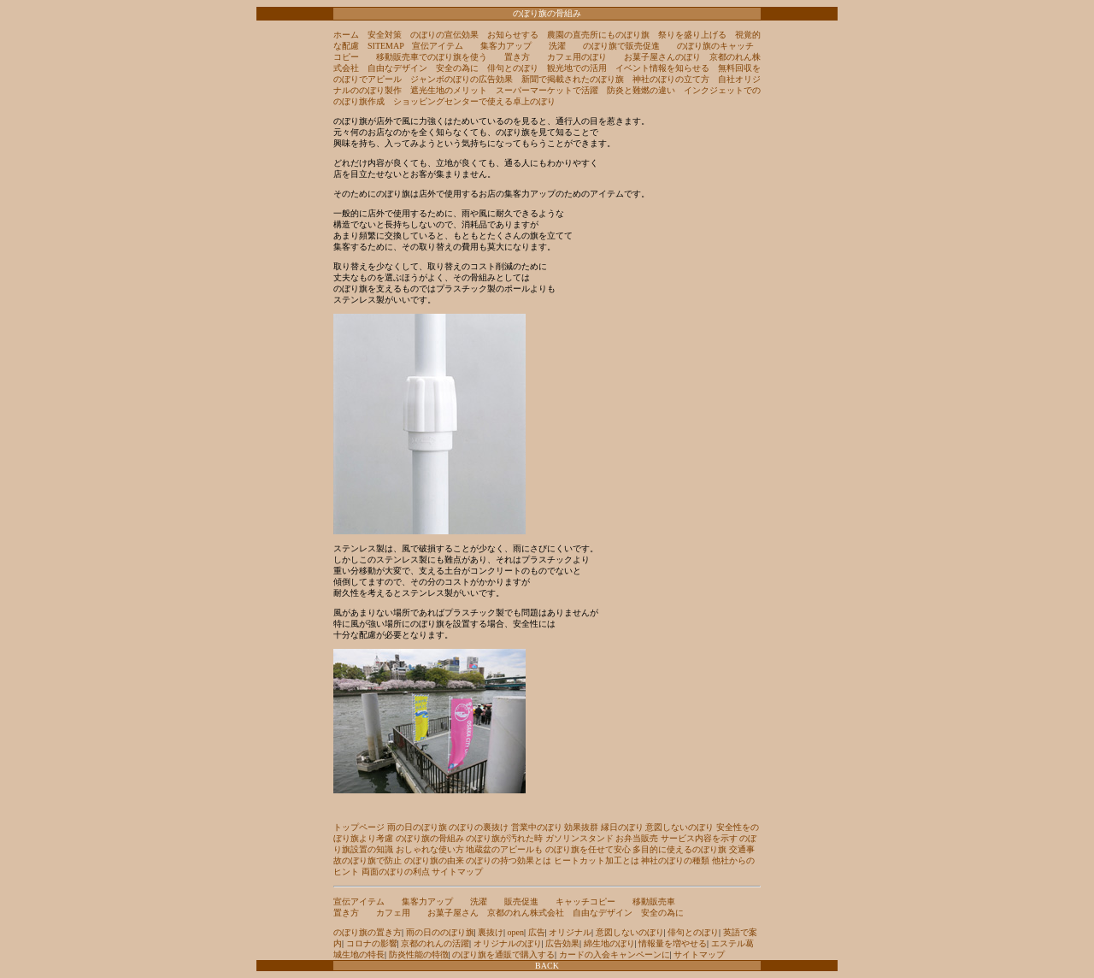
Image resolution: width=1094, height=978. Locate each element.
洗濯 (557, 45)
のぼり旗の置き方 (367, 932)
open (516, 932)
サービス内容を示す (699, 838)
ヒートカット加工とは (596, 860)
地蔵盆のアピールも (504, 849)
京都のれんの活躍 (435, 943)
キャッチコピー (585, 901)
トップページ (359, 827)
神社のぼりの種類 (675, 860)
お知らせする (512, 34)
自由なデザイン (397, 68)
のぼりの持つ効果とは (508, 860)
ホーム (346, 34)
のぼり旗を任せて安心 (588, 849)
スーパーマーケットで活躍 (547, 90)
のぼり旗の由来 (434, 860)
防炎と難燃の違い (641, 90)
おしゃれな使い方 (430, 849)
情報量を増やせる (672, 943)
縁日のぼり (622, 827)
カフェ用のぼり (577, 57)
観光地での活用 (577, 68)
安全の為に (457, 68)
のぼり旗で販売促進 (621, 45)
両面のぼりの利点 (396, 871)
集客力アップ (506, 45)
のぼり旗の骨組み (430, 838)
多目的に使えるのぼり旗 (679, 849)
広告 (536, 932)
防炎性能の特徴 (419, 954)
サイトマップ (457, 871)
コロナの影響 (371, 943)
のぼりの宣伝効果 (444, 34)
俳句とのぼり (512, 68)
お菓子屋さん (453, 912)
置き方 (517, 57)
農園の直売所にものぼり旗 (598, 34)
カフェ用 (393, 912)
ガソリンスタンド (579, 838)
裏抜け (490, 932)
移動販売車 (653, 901)
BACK (547, 965)
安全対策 (385, 34)
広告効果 (562, 943)
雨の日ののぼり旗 (440, 932)
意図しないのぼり (679, 827)
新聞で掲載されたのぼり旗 (572, 79)
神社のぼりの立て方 (670, 79)
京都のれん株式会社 (525, 912)
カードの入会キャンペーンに (614, 954)
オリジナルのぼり (507, 943)
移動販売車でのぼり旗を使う (431, 57)
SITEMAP (385, 45)
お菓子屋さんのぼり (662, 57)
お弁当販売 (636, 838)
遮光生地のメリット (448, 90)
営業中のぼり (536, 827)
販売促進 (521, 901)
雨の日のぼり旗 (417, 827)
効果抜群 (581, 827)
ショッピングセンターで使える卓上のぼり (474, 101)
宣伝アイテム (437, 45)
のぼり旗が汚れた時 (504, 838)
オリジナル (570, 932)
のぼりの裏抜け (479, 827)
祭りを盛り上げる (692, 34)
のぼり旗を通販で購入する (503, 954)
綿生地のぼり (609, 943)
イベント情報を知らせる (662, 68)
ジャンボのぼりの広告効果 (461, 79)
